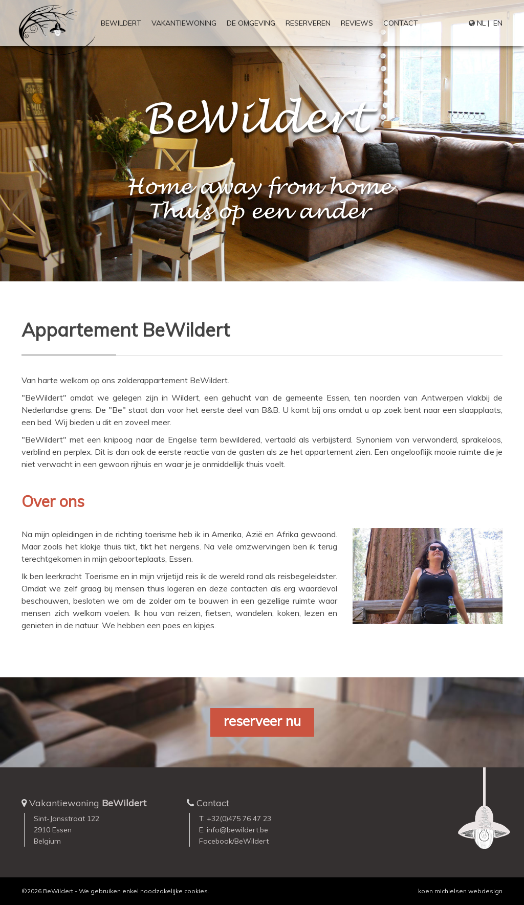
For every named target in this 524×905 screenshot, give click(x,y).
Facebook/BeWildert (234, 841)
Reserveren (308, 23)
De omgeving (251, 23)
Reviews (357, 23)
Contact (400, 23)
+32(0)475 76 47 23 (239, 818)
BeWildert (121, 23)
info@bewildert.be (237, 829)
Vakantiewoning (183, 23)
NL (481, 23)
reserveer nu (262, 721)
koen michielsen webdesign (460, 891)
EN (498, 23)
